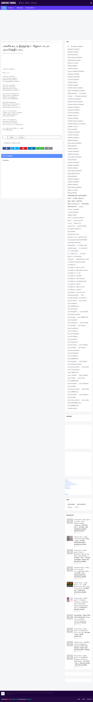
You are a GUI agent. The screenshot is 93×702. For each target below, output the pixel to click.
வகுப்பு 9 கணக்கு (72, 397)
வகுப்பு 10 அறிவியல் (72, 308)
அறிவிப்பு (81, 206)
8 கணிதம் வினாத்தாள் (73, 168)
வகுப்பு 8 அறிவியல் (72, 383)
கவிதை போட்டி (77, 223)
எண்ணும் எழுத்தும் (72, 215)
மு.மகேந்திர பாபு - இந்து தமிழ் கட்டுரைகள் (78, 270)
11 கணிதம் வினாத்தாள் (73, 85)
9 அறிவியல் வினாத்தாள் (73, 179)
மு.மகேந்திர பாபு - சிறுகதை (74, 284)
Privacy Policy (68, 483)
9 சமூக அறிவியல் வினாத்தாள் (75, 187)
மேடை (82, 295)
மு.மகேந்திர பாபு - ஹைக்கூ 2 (74, 289)
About (27, 3)
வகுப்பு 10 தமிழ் (71, 317)
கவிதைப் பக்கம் (71, 226)
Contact (34, 3)
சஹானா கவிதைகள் (82, 226)
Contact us (68, 488)
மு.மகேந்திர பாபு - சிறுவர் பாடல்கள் (14, 41)
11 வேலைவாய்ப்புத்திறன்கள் (74, 98)
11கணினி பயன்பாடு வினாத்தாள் (75, 101)
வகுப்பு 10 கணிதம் (84, 311)
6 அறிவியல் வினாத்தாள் (73, 134)
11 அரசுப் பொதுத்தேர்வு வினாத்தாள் (76, 71)
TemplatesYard (14, 699)
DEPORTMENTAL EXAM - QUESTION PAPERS (77, 195)
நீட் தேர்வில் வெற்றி (82, 245)
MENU (66, 494)
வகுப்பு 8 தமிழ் (85, 389)
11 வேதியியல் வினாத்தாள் (81, 96)
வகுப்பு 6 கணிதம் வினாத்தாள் (74, 364)
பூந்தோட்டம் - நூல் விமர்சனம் (75, 256)
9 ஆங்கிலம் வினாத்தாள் (73, 181)
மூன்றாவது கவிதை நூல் (73, 295)
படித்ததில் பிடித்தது (72, 248)
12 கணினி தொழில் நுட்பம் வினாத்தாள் (77, 123)
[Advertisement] (46, 25)
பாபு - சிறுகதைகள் (83, 248)
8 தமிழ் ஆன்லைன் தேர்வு (73, 173)
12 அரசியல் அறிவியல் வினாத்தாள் (76, 104)
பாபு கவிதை (82, 253)
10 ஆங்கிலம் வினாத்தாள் (73, 49)
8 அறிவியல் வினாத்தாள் (73, 162)
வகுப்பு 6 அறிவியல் (72, 303)
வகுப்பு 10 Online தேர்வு (73, 306)
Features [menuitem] (10, 8)
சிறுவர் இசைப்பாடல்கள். (73, 234)
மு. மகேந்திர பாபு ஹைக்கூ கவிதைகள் (76, 261)
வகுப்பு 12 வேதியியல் (73, 336)
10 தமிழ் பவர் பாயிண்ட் (73, 63)
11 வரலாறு (70, 96)
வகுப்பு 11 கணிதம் (84, 322)
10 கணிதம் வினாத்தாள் (73, 51)
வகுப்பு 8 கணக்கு (72, 386)
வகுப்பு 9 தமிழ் (85, 400)
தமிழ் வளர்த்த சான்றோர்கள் (74, 242)
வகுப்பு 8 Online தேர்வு (73, 380)
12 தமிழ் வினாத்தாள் (72, 129)
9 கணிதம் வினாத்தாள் (73, 184)
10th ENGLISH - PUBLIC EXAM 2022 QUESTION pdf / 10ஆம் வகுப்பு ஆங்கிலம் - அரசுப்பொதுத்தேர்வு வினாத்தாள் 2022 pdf (82, 619)
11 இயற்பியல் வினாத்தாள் (74, 76)
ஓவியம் (69, 220)
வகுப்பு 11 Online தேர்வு (82, 317)
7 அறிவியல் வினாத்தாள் (73, 151)
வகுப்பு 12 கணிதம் (83, 344)
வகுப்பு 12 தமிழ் (82, 300)
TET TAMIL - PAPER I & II (78, 198)
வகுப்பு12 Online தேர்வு (73, 405)
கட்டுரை (70, 223)
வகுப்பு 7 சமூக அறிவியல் (73, 369)
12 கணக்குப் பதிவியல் (73, 115)
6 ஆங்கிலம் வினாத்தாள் (73, 137)
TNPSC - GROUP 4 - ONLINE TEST (75, 201)
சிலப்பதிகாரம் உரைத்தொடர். (74, 228)
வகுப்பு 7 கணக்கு (71, 378)
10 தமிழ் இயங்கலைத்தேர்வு (74, 60)
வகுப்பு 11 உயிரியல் (72, 300)
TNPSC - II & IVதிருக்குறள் (73, 203)
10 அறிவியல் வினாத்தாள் (77, 46)
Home (21, 3)
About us (67, 487)
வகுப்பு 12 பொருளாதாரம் (73, 350)
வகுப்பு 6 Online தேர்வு (73, 358)
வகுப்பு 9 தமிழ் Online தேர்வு (74, 402)
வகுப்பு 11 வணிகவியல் (73, 328)
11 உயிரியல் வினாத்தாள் (73, 79)
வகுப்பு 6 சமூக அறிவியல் (73, 366)
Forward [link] (21, 137)
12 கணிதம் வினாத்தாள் (73, 118)
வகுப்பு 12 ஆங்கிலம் (72, 339)
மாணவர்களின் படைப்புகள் (82, 259)
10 (68, 46)
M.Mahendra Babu (8, 53)
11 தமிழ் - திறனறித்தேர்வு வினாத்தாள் (76, 90)
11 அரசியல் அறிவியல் (73, 68)
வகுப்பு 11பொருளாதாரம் (73, 333)
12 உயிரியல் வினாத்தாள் (73, 112)
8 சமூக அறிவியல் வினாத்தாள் (75, 170)
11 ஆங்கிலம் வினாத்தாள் (73, 74)
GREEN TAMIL (8, 2)
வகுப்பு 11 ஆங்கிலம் (72, 320)
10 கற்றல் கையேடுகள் (73, 54)
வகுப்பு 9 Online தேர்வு (73, 391)
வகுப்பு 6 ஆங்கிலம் (72, 361)
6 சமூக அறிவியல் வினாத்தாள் (75, 143)
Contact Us (89, 699)
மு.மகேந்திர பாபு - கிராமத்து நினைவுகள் (77, 281)
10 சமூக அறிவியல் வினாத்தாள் (75, 57)
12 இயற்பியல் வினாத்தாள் (74, 110)
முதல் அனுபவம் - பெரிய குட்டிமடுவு (76, 292)
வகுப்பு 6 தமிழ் (85, 366)
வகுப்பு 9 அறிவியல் (72, 394)
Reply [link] (11, 137)
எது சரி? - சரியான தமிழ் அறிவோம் (76, 217)
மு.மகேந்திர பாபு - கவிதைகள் (75, 275)
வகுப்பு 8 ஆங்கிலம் (83, 383)
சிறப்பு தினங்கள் (71, 231)
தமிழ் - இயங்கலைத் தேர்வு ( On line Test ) (77, 239)
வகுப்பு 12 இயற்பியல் (73, 342)
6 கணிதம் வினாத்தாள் (73, 140)
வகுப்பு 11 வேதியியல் (73, 331)
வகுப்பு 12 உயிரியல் (72, 344)
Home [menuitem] (4, 8)
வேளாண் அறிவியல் (72, 408)
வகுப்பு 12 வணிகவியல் (73, 353)
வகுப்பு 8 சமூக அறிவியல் (74, 389)
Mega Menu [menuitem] (20, 8)
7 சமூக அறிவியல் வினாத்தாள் (74, 156)
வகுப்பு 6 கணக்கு (83, 361)
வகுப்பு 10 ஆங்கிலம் (72, 311)
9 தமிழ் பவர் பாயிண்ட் (73, 190)
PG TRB (69, 198)
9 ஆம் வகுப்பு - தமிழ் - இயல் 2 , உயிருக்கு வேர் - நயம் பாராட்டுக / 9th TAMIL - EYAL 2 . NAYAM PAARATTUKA (82, 632)
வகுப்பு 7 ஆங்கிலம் (83, 375)
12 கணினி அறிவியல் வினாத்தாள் (75, 121)
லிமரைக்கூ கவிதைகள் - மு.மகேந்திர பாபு (77, 297)
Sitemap (67, 481)
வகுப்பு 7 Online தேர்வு (73, 372)
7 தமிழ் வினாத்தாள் (72, 159)
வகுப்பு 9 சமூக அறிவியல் (73, 400)
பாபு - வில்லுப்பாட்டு (72, 253)
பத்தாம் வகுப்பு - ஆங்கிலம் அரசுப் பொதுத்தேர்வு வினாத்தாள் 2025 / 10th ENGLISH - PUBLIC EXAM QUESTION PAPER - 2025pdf (82, 645)
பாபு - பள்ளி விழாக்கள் (73, 250)
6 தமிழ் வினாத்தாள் (72, 145)
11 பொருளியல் (82, 93)
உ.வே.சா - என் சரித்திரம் (73, 209)
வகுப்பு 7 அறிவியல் (72, 375)
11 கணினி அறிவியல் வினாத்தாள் (75, 87)
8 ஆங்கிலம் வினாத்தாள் (73, 165)
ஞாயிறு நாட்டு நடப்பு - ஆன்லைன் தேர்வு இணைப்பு (77, 237)
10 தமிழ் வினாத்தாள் (72, 65)
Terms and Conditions (71, 484)
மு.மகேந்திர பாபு (72, 264)
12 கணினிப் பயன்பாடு (73, 126)
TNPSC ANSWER (85, 203)
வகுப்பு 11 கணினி (72, 325)
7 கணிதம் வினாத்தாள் (73, 148)
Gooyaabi (29, 699)
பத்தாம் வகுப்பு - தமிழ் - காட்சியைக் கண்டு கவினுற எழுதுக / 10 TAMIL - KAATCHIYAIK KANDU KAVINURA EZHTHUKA (81, 540)
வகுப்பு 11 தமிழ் (81, 325)
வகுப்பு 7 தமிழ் (81, 378)
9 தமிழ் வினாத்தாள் (72, 192)
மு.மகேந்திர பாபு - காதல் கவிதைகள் (76, 278)
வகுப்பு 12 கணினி (72, 347)
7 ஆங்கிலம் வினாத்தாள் (73, 154)
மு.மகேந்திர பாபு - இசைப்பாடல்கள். (76, 267)
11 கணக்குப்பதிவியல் (73, 82)
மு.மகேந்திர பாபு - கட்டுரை (74, 273)
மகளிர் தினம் (71, 259)
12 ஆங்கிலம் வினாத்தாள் (73, 107)
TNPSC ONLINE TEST (72, 206)
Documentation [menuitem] (30, 8)
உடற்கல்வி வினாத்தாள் (73, 212)
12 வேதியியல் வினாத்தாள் (74, 132)
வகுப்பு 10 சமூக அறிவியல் (74, 314)
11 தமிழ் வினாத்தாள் (72, 93)
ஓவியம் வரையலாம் (78, 220)
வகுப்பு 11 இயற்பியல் (73, 322)
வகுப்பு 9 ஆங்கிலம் (83, 394)
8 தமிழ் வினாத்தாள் (72, 176)
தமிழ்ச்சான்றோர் (71, 245)
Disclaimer (68, 485)
